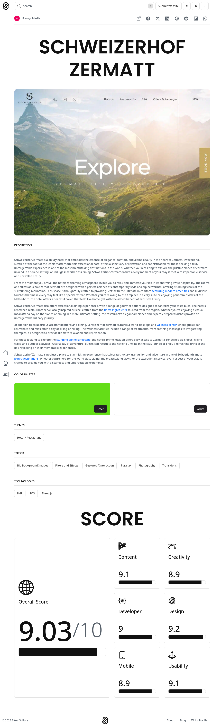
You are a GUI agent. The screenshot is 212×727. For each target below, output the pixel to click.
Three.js (47, 493)
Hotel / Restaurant (29, 437)
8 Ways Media (31, 18)
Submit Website (168, 6)
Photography (146, 465)
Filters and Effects (66, 465)
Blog (183, 720)
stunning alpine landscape (73, 340)
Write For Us (199, 720)
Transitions (169, 465)
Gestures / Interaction (99, 465)
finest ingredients (115, 310)
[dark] (187, 6)
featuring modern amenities (170, 291)
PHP (20, 493)
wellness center (167, 325)
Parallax (126, 465)
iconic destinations (26, 358)
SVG (32, 493)
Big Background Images (32, 465)
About (170, 720)
